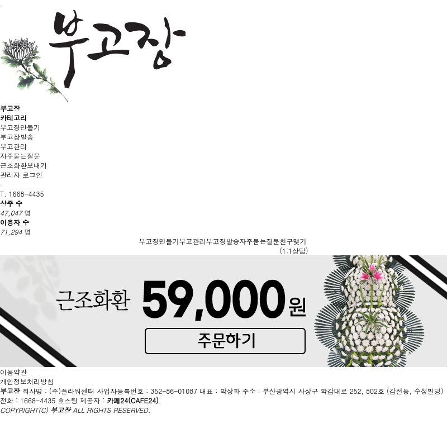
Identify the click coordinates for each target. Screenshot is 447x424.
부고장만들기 (20, 127)
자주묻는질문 (20, 155)
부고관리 (13, 146)
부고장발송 (17, 136)
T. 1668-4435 (22, 193)
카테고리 (13, 117)
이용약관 (13, 372)
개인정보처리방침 (27, 381)
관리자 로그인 (21, 174)
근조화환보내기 (23, 165)
